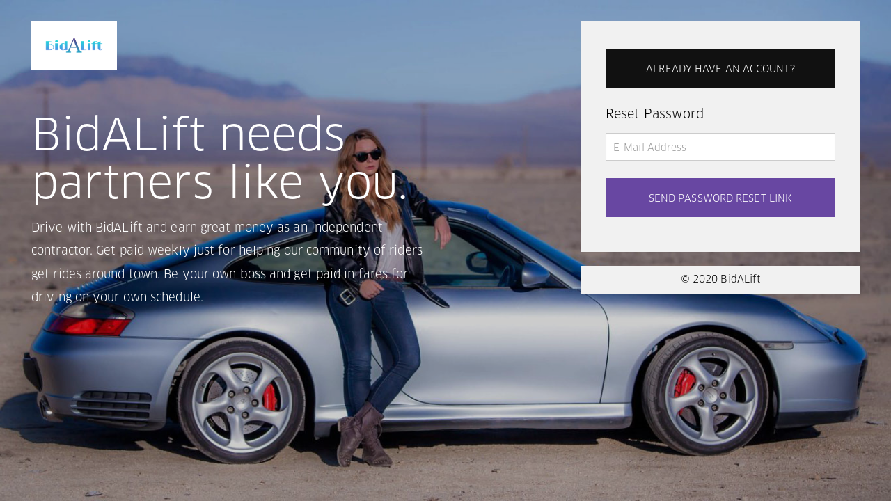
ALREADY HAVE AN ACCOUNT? (720, 69)
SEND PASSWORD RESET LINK (720, 199)
